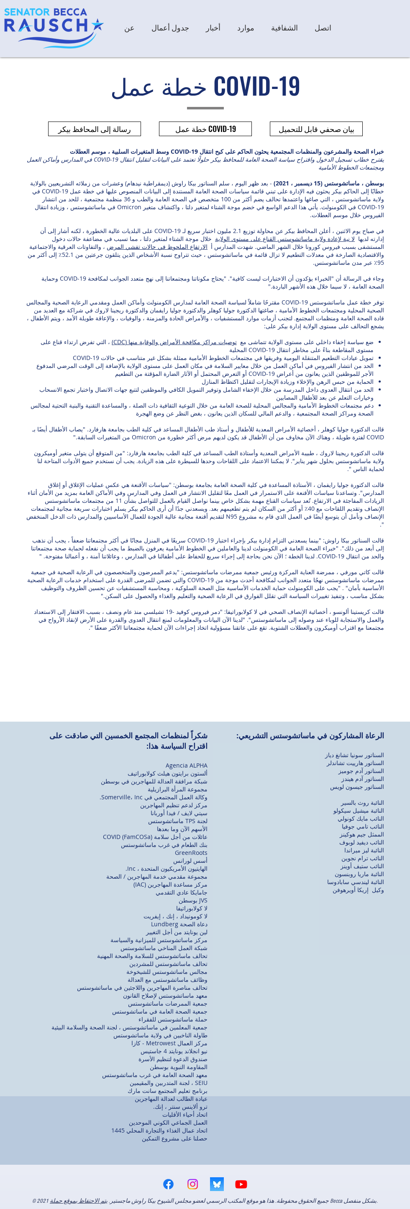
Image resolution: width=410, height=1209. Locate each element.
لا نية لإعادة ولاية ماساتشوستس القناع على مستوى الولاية (285, 239)
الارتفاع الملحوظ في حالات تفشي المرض (157, 247)
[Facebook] (168, 1184)
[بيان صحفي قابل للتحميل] (316, 129)
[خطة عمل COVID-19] (205, 129)
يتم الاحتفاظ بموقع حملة (79, 1201)
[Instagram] (193, 1184)
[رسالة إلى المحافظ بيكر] (94, 129)
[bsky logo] (217, 1184)
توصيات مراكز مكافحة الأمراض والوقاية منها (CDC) (174, 342)
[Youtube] (241, 1184)
